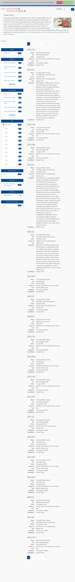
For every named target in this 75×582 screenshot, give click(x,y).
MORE (12, 84)
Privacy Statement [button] (49, 2)
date (66, 9)
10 (46, 44)
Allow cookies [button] (67, 2)
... (42, 44)
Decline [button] (59, 2)
